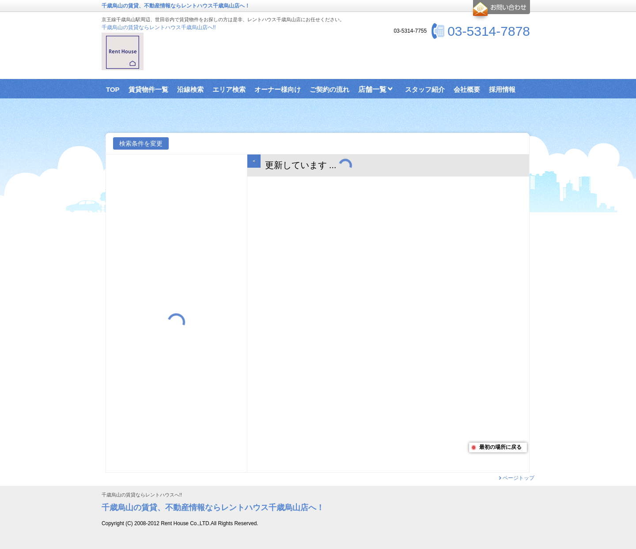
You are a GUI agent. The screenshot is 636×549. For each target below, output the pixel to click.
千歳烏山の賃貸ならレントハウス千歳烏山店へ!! (159, 27)
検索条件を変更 (141, 143)
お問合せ (500, 10)
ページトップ (518, 478)
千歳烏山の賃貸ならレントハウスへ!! (142, 495)
